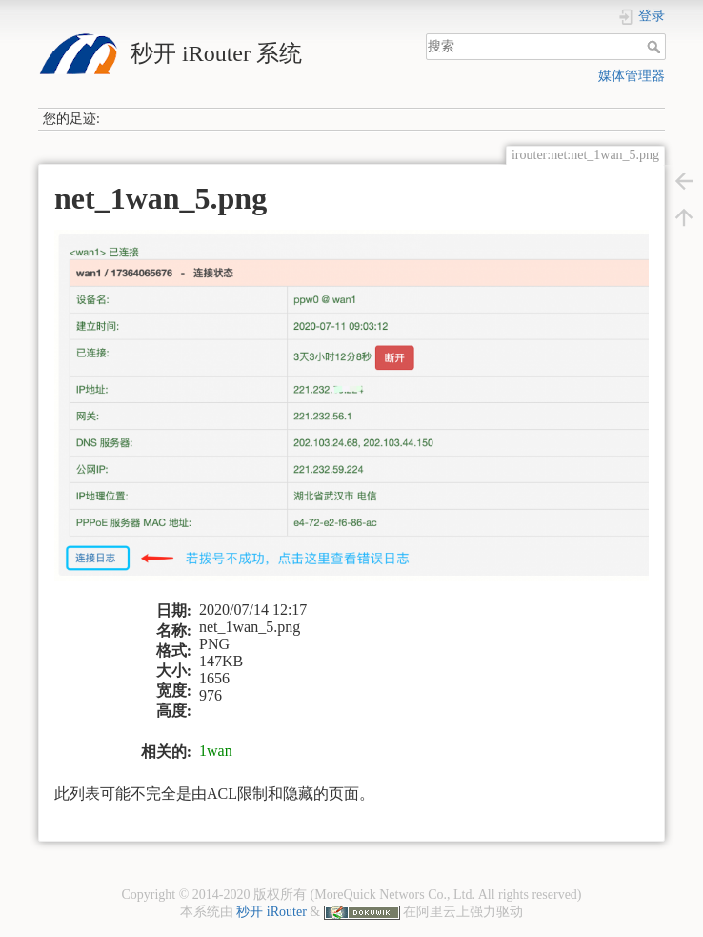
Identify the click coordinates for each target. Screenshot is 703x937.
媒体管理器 (631, 76)
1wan (215, 751)
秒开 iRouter (271, 912)
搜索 (656, 46)
